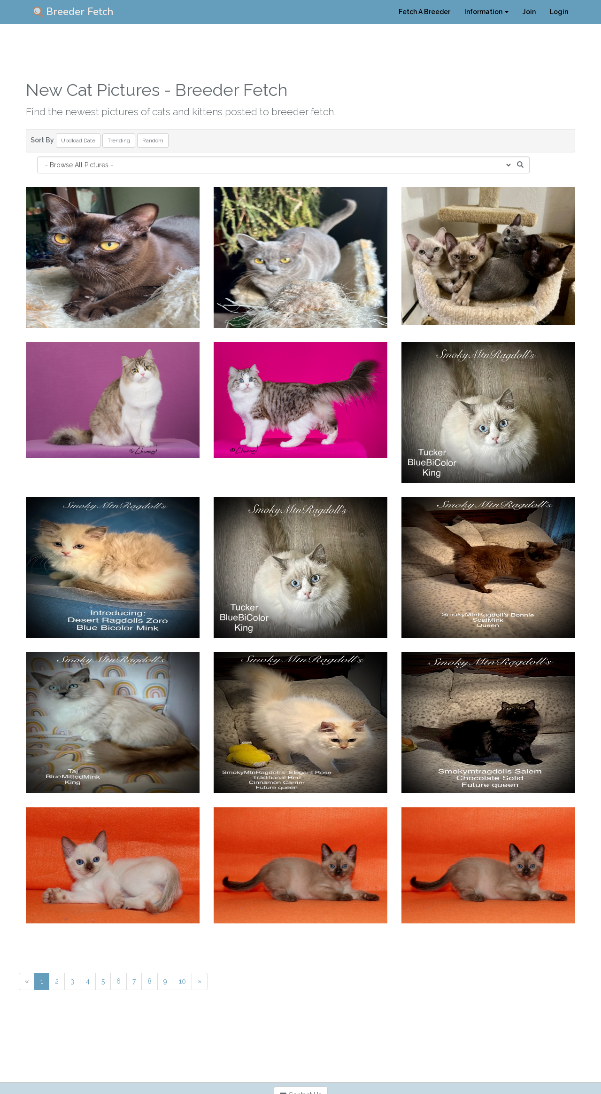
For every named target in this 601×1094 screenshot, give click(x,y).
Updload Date (78, 140)
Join (529, 12)
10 (182, 981)
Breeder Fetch (73, 12)
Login (559, 12)
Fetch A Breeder (424, 12)
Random (152, 140)
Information (486, 12)
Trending (119, 140)
